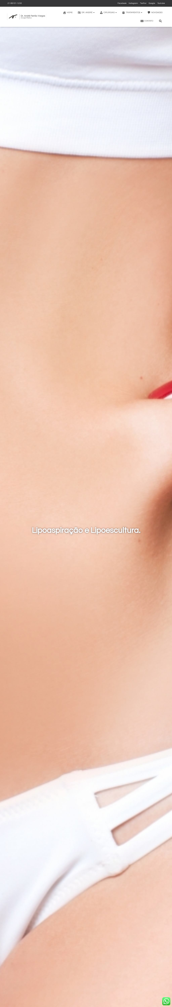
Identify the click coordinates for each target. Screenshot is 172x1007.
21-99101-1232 (14, 3)
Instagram (133, 3)
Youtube (161, 3)
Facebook (122, 3)
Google (152, 3)
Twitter (143, 3)
